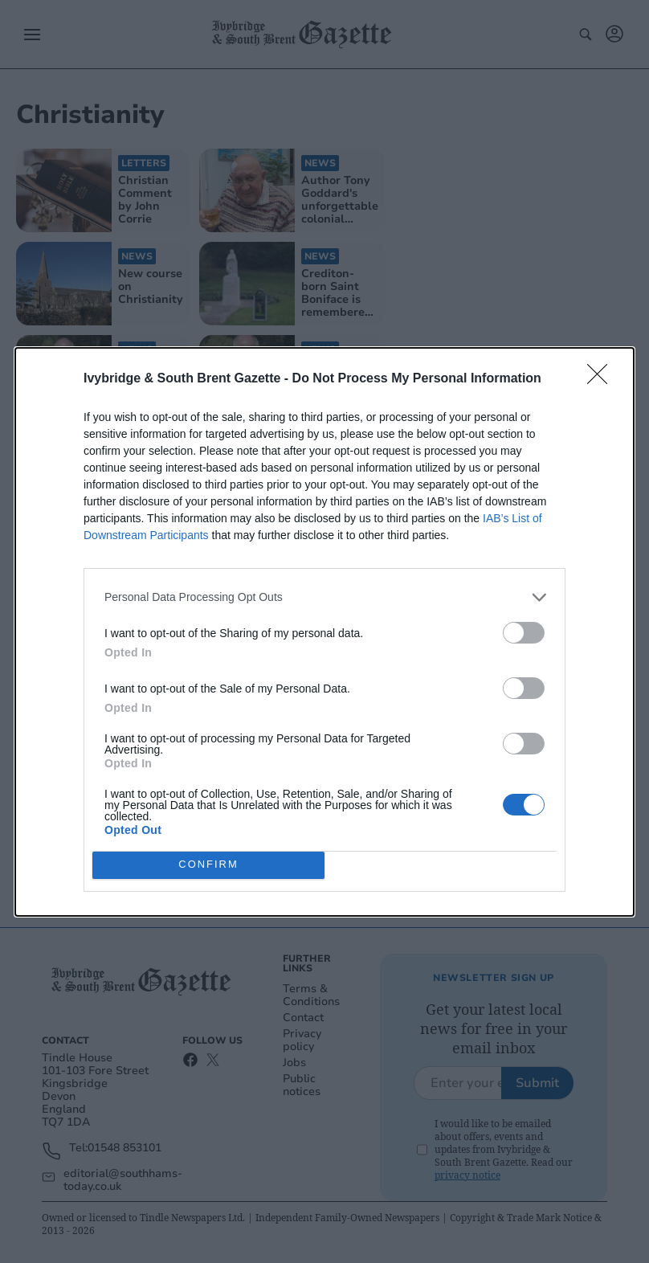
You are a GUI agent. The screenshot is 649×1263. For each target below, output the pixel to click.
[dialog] (324, 632)
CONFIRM (208, 865)
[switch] (524, 633)
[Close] (602, 379)
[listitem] (324, 597)
